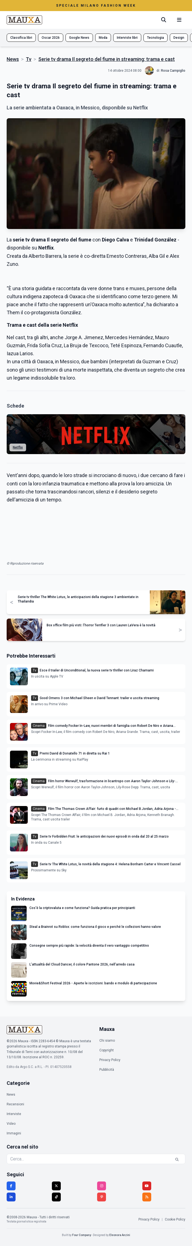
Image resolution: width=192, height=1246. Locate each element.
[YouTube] (146, 1185)
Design (178, 38)
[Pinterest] (101, 1197)
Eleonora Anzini (119, 1235)
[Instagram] (101, 1185)
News (13, 59)
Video (11, 1124)
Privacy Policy (109, 1060)
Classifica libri (21, 38)
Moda (103, 38)
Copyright (106, 1050)
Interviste (14, 1114)
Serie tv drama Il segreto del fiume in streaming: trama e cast (106, 59)
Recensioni (15, 1104)
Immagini (14, 1133)
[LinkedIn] (11, 1197)
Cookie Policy (175, 1219)
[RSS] (146, 1197)
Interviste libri (127, 38)
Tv (28, 59)
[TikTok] (56, 1197)
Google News (79, 38)
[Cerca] (164, 20)
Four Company (81, 1235)
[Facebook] (11, 1185)
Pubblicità (106, 1070)
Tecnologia (155, 38)
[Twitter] (56, 1185)
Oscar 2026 (51, 38)
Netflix (18, 447)
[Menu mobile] (179, 20)
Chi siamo (107, 1040)
